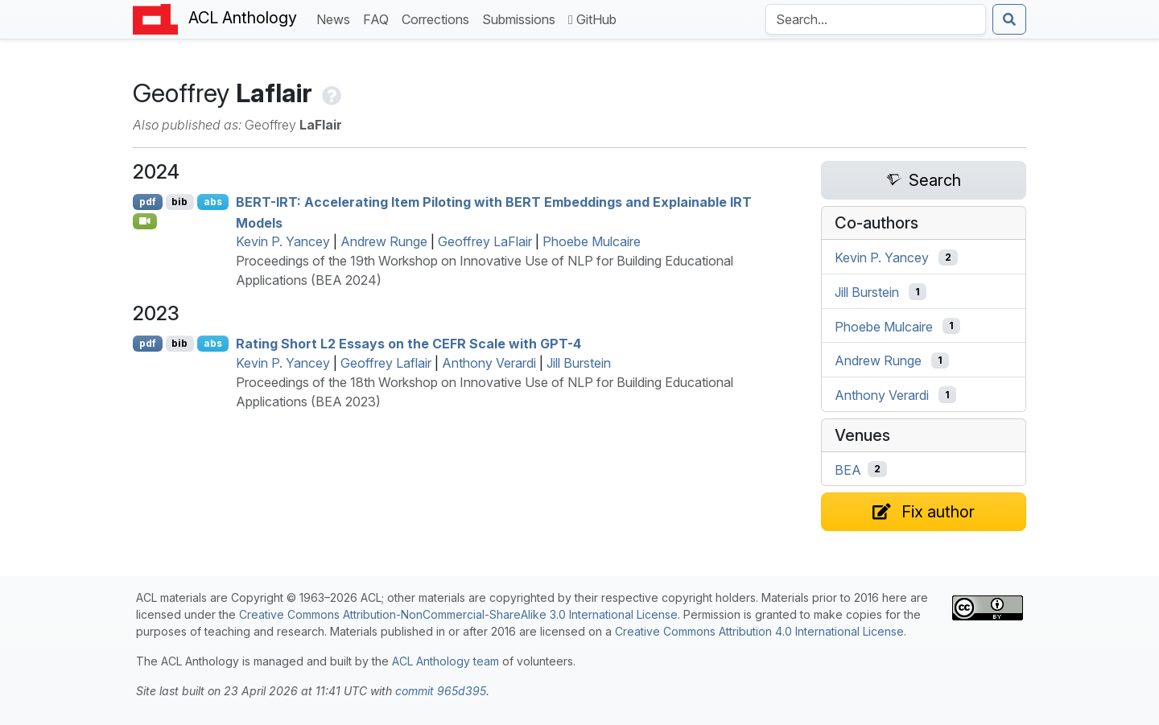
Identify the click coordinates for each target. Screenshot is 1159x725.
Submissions (522, 18)
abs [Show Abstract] (213, 202)
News (336, 18)
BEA (848, 469)
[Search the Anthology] (875, 19)
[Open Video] (145, 221)
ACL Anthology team (445, 661)
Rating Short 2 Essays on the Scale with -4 (408, 344)
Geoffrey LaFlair (485, 241)
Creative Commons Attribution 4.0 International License (759, 631)
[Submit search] (1009, 19)
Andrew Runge (383, 241)
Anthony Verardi (489, 363)
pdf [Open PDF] (147, 202)
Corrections (439, 18)
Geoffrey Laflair (385, 363)
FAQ (379, 18)
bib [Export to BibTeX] (179, 202)
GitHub (592, 19)
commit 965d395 (440, 691)
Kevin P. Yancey (283, 241)
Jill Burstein (579, 363)
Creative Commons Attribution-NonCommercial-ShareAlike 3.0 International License (458, 614)
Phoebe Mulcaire (591, 241)
